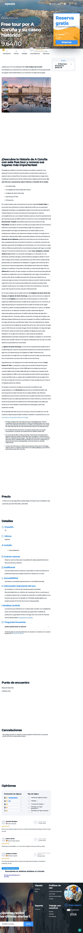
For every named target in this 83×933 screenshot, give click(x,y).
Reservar (67, 42)
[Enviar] (12, 924)
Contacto (37, 909)
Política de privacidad (55, 896)
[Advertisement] (31, 61)
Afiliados (51, 914)
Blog (36, 891)
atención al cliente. (18, 633)
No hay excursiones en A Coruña (12, 875)
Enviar (28, 924)
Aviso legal (52, 894)
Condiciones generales (55, 891)
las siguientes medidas (25, 617)
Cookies (51, 898)
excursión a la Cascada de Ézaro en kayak (15, 417)
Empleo (51, 911)
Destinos (37, 889)
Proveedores (52, 916)
